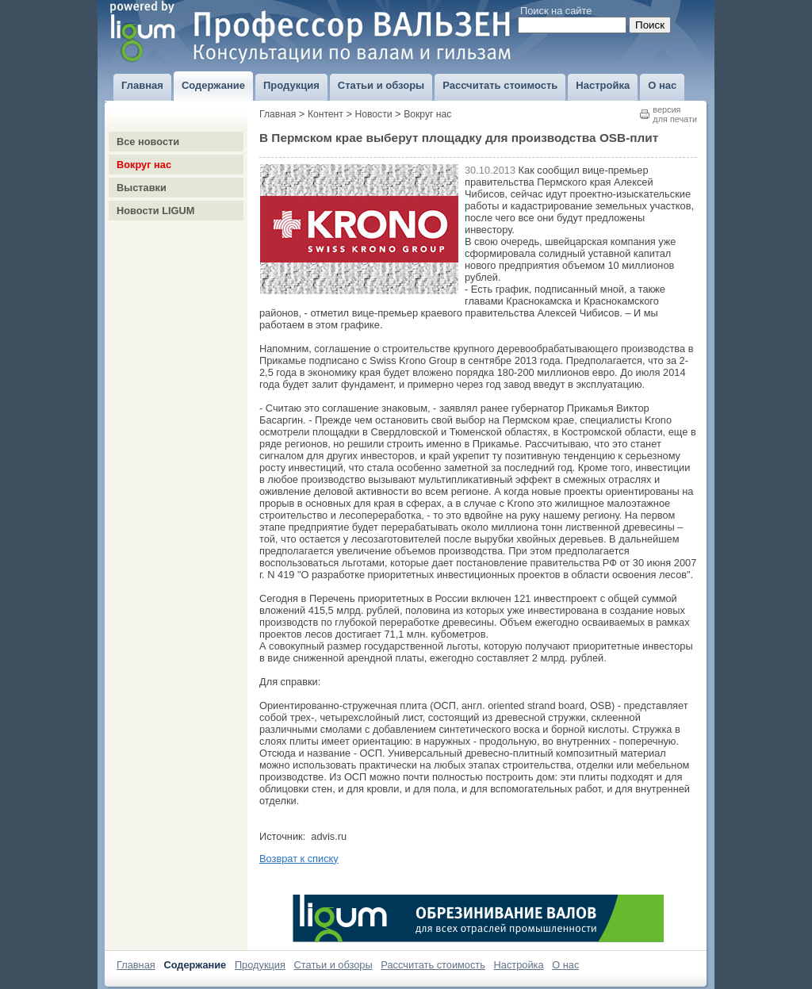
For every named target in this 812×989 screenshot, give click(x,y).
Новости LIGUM (155, 211)
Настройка (519, 965)
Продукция (260, 965)
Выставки (142, 188)
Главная (277, 114)
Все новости (148, 142)
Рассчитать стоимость (433, 965)
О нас (565, 965)
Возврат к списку (299, 858)
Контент (325, 114)
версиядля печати (675, 114)
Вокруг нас (144, 165)
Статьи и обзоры (333, 965)
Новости (374, 114)
